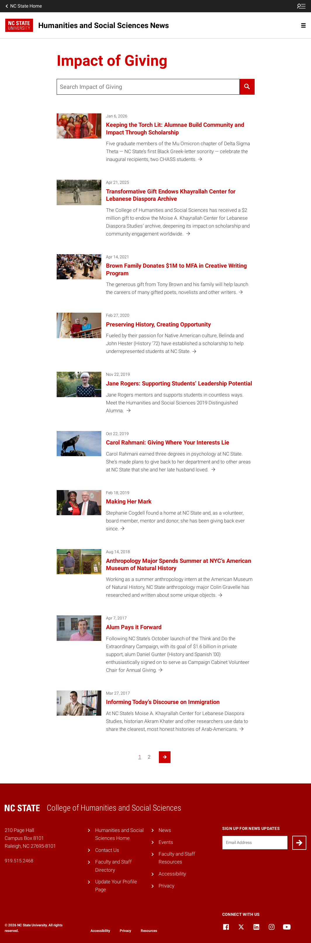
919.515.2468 (19, 861)
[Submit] (299, 843)
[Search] (247, 87)
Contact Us (107, 850)
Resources (149, 931)
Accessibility (172, 874)
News (165, 830)
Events (166, 842)
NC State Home (23, 6)
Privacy (166, 886)
